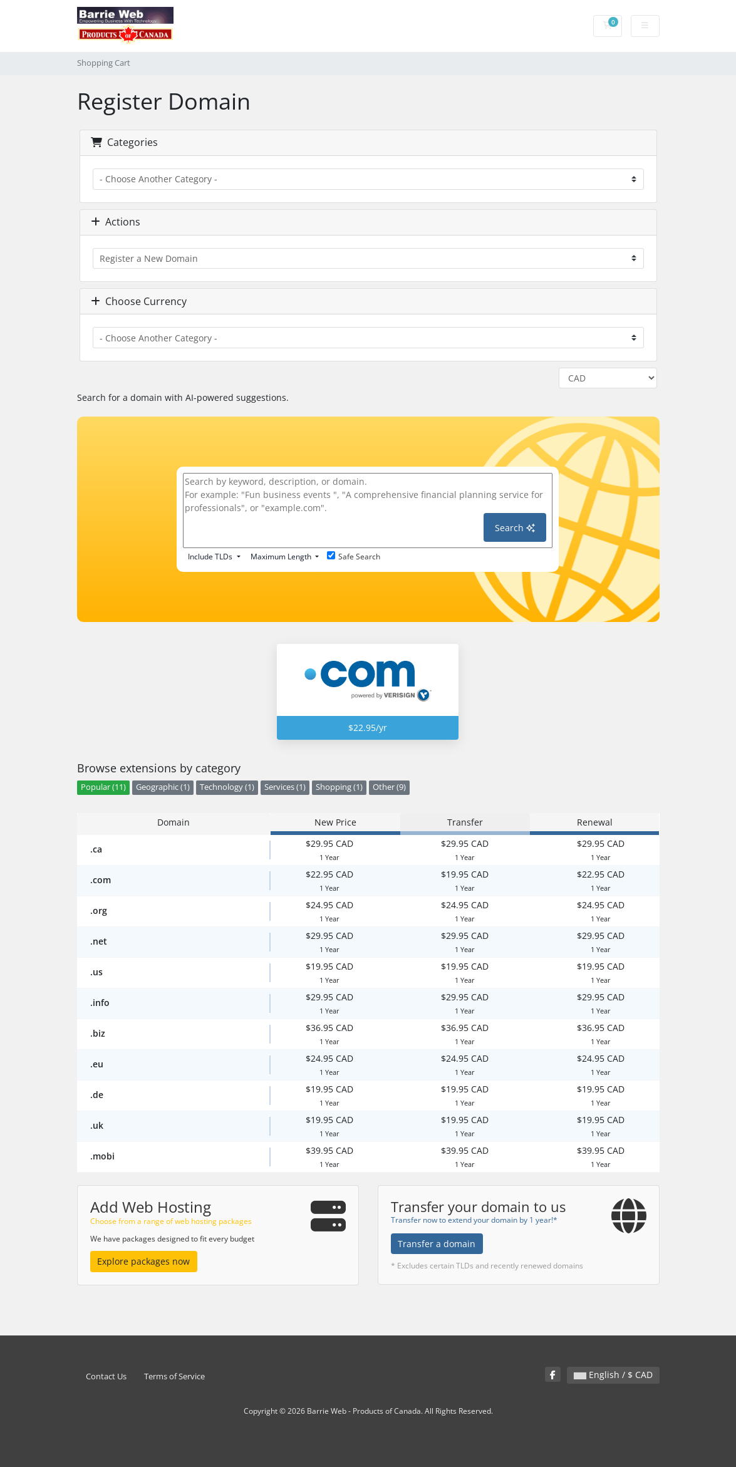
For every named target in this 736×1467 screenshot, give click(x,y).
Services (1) (285, 787)
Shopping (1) (339, 787)
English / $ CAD (613, 1375)
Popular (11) (103, 787)
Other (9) (389, 787)
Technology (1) (227, 787)
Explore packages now (143, 1261)
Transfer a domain (436, 1244)
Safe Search (353, 556)
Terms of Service (174, 1376)
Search (515, 528)
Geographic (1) (163, 787)
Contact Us (106, 1376)
